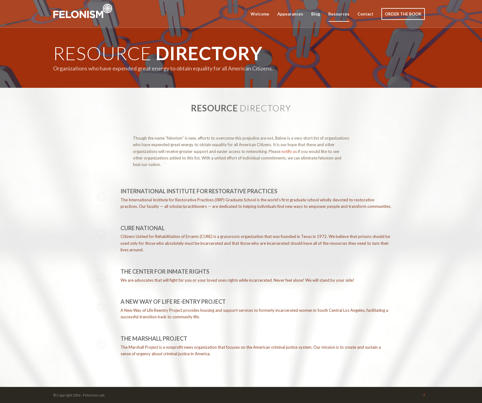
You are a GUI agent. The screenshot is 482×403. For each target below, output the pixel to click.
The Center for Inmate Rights (164, 271)
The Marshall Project (153, 338)
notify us (289, 151)
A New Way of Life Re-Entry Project (173, 301)
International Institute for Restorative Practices (198, 191)
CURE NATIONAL (142, 228)
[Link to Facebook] (424, 395)
